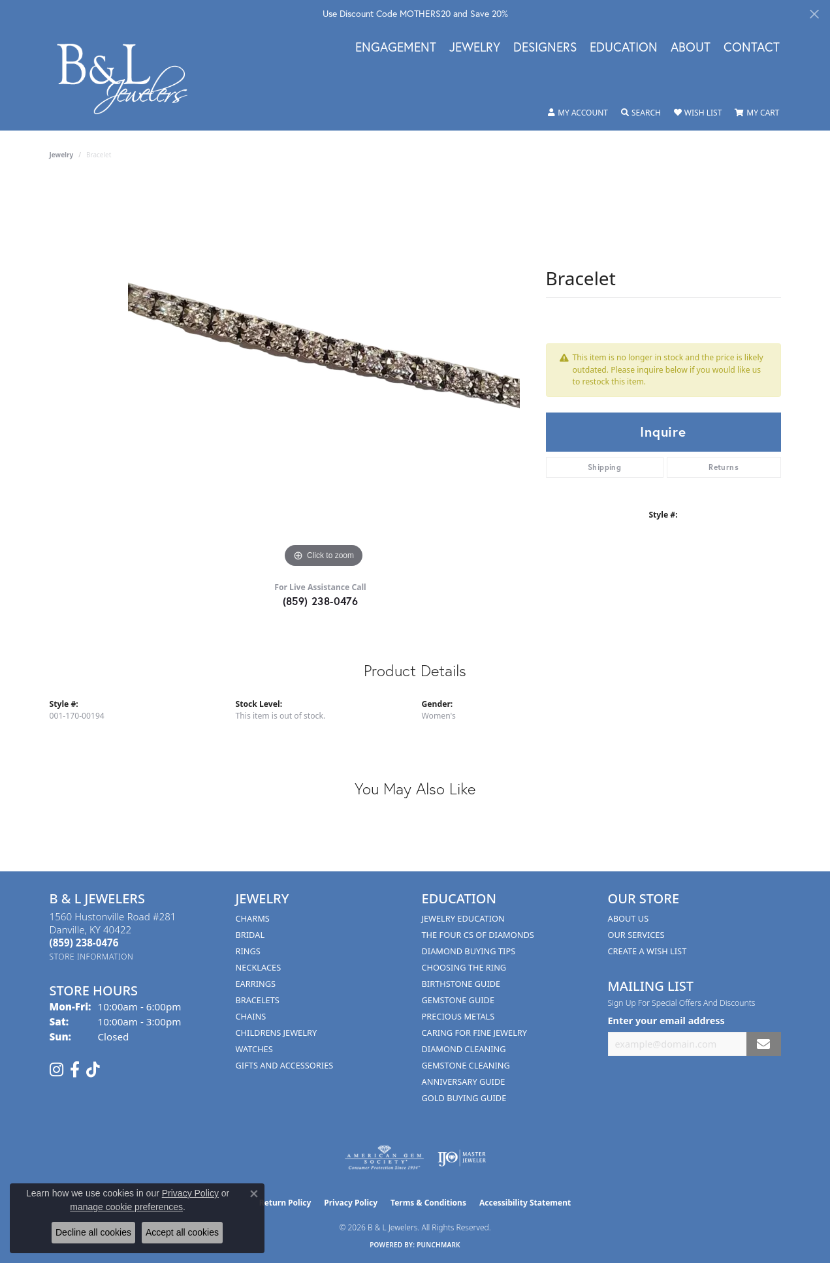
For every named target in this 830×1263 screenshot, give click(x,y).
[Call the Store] (84, 942)
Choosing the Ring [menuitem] (464, 967)
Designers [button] (545, 47)
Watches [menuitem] (254, 1049)
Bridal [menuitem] (250, 935)
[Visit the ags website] (384, 1158)
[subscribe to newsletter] (763, 1044)
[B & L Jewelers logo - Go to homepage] (129, 78)
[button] (578, 113)
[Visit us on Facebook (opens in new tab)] (75, 1070)
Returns (724, 467)
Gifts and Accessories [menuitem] (285, 1065)
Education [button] (624, 47)
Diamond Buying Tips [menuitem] (469, 951)
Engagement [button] (395, 47)
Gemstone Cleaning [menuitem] (466, 1065)
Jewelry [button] (474, 47)
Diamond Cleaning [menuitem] (464, 1049)
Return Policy (285, 1202)
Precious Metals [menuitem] (458, 1016)
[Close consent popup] (254, 1194)
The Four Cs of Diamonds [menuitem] (478, 935)
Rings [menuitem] (248, 951)
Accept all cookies (182, 1232)
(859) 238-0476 (321, 601)
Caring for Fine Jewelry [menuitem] (475, 1032)
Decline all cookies (93, 1232)
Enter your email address (666, 1020)
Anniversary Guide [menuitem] (463, 1081)
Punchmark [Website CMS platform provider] (438, 1244)
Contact (752, 47)
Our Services (636, 935)
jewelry (62, 154)
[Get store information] (92, 956)
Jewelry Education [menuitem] (463, 918)
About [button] (690, 47)
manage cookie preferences (126, 1207)
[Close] (814, 14)
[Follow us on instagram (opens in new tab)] (56, 1070)
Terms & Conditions (428, 1202)
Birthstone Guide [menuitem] (461, 984)
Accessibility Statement (525, 1202)
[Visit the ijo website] (462, 1158)
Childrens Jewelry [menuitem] (276, 1032)
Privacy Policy (350, 1202)
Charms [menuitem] (253, 918)
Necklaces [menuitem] (258, 967)
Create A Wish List (647, 951)
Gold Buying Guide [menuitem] (464, 1098)
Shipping (604, 467)
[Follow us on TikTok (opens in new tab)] (93, 1070)
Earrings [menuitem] (256, 984)
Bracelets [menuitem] (257, 1000)
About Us (628, 918)
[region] (324, 375)
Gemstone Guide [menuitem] (458, 1000)
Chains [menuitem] (251, 1016)
